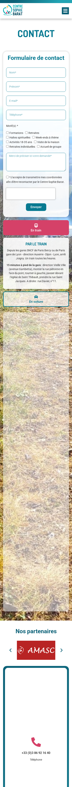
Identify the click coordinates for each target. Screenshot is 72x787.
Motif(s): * (12, 125)
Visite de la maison (48, 142)
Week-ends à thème (47, 137)
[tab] (36, 227)
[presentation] (30, 193)
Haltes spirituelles (19, 137)
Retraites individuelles (22, 146)
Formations (16, 132)
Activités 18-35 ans (20, 142)
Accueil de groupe (50, 146)
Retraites (33, 132)
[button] (65, 11)
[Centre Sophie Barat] (36, 461)
